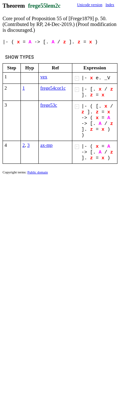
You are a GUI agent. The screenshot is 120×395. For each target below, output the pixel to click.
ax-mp (46, 145)
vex (43, 76)
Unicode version (89, 5)
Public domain (38, 172)
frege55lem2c (44, 6)
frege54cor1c (53, 88)
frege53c (48, 105)
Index (110, 5)
